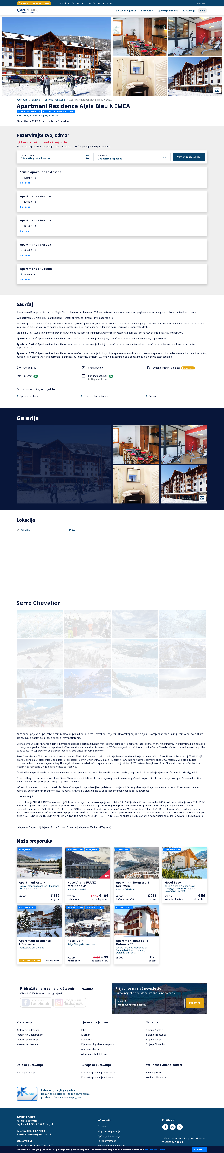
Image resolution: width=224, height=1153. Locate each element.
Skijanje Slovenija (155, 1044)
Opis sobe (25, 182)
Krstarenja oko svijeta (28, 1039)
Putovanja (147, 10)
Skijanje (36, 99)
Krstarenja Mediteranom (30, 1034)
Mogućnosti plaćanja (109, 1131)
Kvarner (85, 1034)
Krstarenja (189, 10)
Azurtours (22, 99)
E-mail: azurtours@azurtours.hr (35, 1134)
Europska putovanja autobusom (98, 1072)
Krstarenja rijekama (27, 1044)
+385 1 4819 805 (102, 3)
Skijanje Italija (153, 1039)
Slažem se (199, 1149)
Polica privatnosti (107, 1140)
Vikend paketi (153, 1072)
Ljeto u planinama (168, 10)
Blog (202, 10)
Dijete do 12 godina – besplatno (98, 1044)
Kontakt (201, 3)
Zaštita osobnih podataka (111, 1145)
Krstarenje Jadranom (28, 1030)
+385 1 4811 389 (81, 3)
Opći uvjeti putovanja (109, 1136)
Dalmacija (86, 1039)
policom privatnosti (155, 1149)
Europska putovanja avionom (97, 1077)
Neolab (179, 1141)
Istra (83, 1030)
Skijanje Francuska (55, 99)
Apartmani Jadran (90, 1049)
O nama (102, 1126)
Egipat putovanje (26, 1072)
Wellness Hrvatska (156, 1077)
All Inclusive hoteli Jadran (94, 1054)
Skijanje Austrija (154, 1030)
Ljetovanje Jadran (126, 10)
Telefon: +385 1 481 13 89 (31, 1131)
